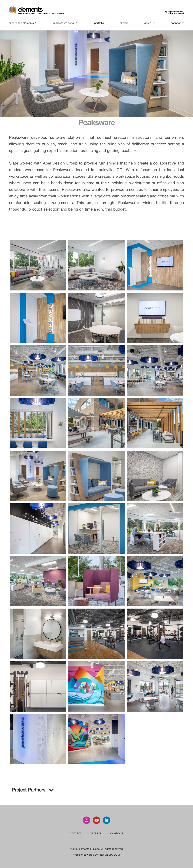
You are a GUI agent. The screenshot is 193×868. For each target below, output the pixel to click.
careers (95, 833)
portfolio (99, 22)
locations (116, 833)
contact (75, 833)
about (149, 23)
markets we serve (66, 23)
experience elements (23, 23)
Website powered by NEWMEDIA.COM (96, 854)
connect (177, 23)
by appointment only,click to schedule (174, 12)
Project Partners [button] (32, 789)
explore (124, 22)
